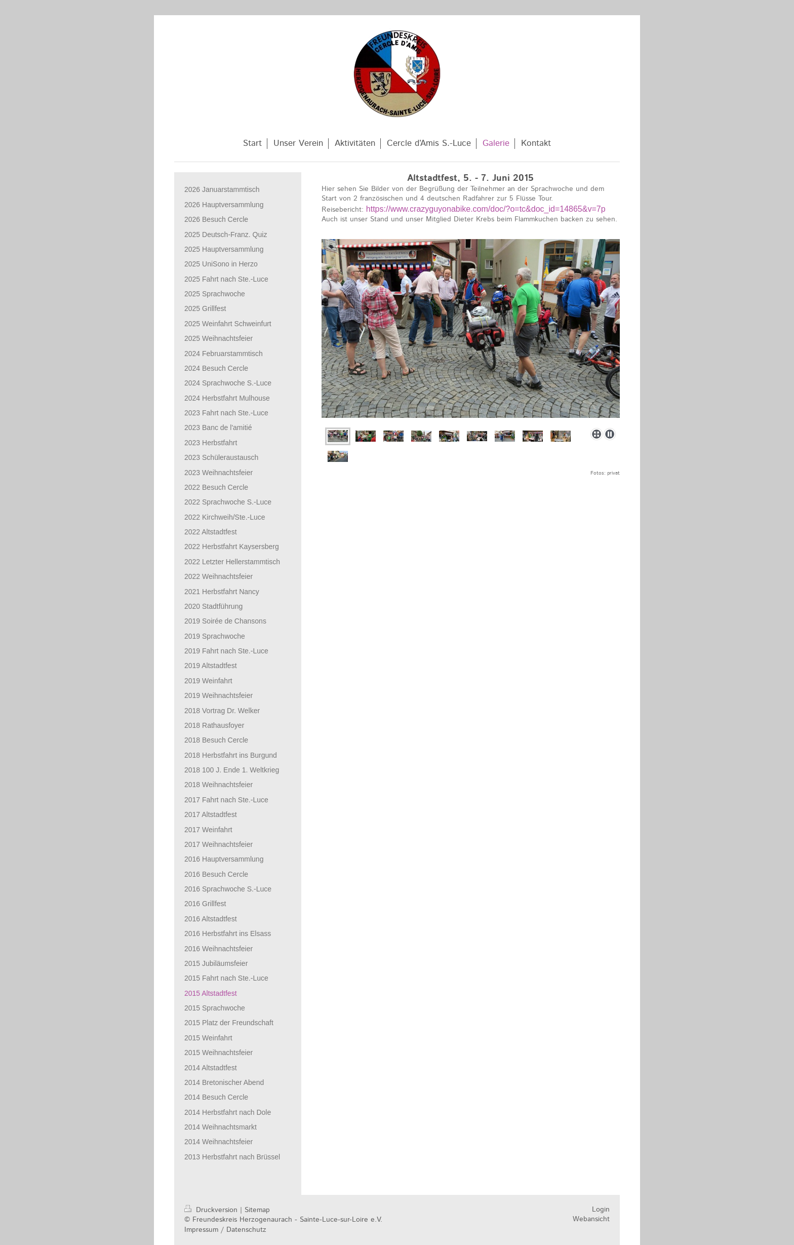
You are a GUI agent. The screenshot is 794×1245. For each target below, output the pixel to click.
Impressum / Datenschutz (225, 1230)
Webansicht (591, 1219)
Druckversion (212, 1210)
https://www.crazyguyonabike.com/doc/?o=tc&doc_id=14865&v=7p (486, 209)
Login (601, 1209)
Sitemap (257, 1210)
